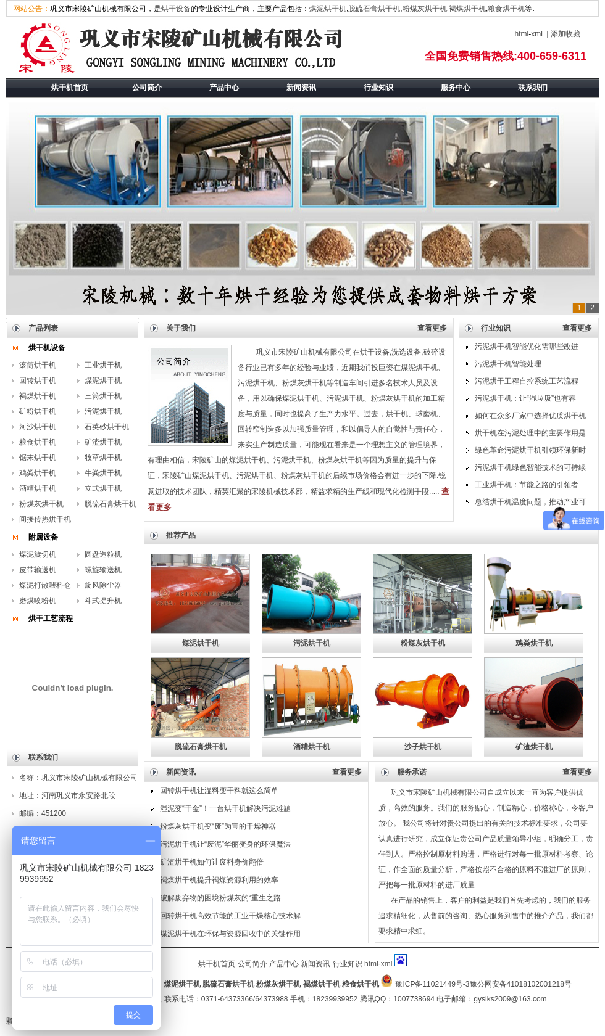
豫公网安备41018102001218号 (521, 984)
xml (537, 34)
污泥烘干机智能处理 (508, 364)
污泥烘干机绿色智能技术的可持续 (530, 467)
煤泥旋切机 (37, 554)
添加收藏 (565, 34)
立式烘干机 (103, 488)
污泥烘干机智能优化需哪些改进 (526, 346)
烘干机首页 (216, 964)
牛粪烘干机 (103, 473)
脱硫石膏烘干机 (374, 8)
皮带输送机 (37, 569)
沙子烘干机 (422, 746)
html (522, 34)
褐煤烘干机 (467, 8)
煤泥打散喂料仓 (45, 585)
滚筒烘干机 (37, 365)
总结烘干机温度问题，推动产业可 (530, 502)
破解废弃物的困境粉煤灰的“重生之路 (220, 898)
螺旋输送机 (103, 569)
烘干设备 (176, 8)
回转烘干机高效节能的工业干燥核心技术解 (230, 915)
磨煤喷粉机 (37, 600)
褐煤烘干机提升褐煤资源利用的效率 (219, 880)
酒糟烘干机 (37, 488)
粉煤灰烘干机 (425, 8)
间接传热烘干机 (45, 519)
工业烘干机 (103, 365)
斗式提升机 (103, 600)
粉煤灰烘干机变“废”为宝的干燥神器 (218, 826)
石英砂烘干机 (107, 426)
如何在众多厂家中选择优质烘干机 (530, 415)
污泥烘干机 (103, 411)
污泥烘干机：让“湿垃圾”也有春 (525, 398)
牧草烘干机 (103, 457)
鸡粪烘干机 (37, 473)
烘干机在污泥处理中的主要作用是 (530, 433)
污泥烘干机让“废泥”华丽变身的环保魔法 (225, 844)
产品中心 (284, 964)
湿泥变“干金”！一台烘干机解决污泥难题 (225, 808)
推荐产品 (181, 535)
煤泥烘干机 (327, 8)
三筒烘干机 (103, 396)
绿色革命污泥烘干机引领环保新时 (530, 450)
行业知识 (347, 964)
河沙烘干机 (37, 426)
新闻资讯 (315, 964)
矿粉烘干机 (37, 411)
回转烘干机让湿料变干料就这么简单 (219, 790)
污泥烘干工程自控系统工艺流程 (526, 381)
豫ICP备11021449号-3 (432, 984)
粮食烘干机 (506, 8)
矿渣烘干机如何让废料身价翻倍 (212, 862)
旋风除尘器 (103, 585)
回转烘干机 (37, 380)
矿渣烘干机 (103, 442)
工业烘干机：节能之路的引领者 (526, 484)
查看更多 (432, 328)
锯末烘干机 (37, 457)
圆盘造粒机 (103, 554)
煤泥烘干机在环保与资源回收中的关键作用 (230, 933)
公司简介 (252, 964)
